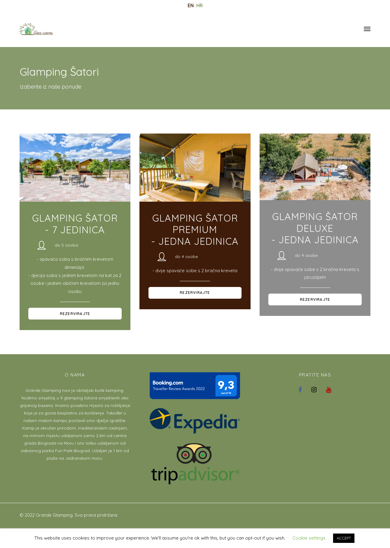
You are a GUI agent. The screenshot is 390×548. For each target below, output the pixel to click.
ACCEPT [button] (344, 538)
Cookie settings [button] (309, 538)
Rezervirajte (75, 313)
